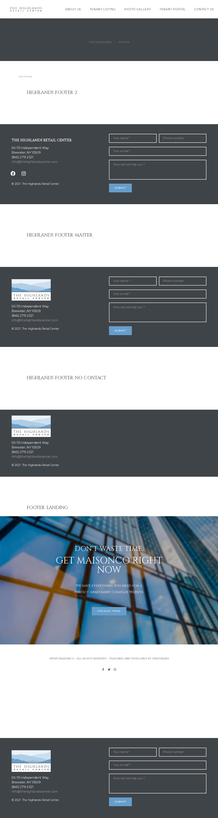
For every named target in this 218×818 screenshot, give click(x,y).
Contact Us (204, 9)
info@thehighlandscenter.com (35, 162)
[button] (109, 611)
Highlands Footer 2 (52, 92)
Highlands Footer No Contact (66, 378)
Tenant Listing (103, 9)
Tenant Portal (173, 9)
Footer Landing (47, 508)
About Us (73, 9)
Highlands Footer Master (60, 235)
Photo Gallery (137, 9)
